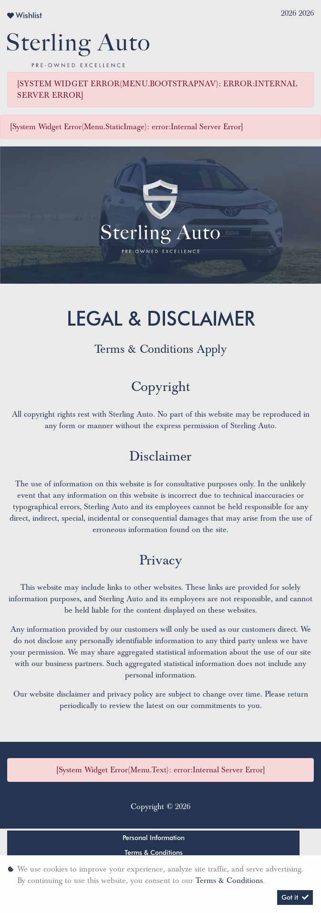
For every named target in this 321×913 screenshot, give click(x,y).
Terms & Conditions (153, 852)
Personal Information (154, 837)
